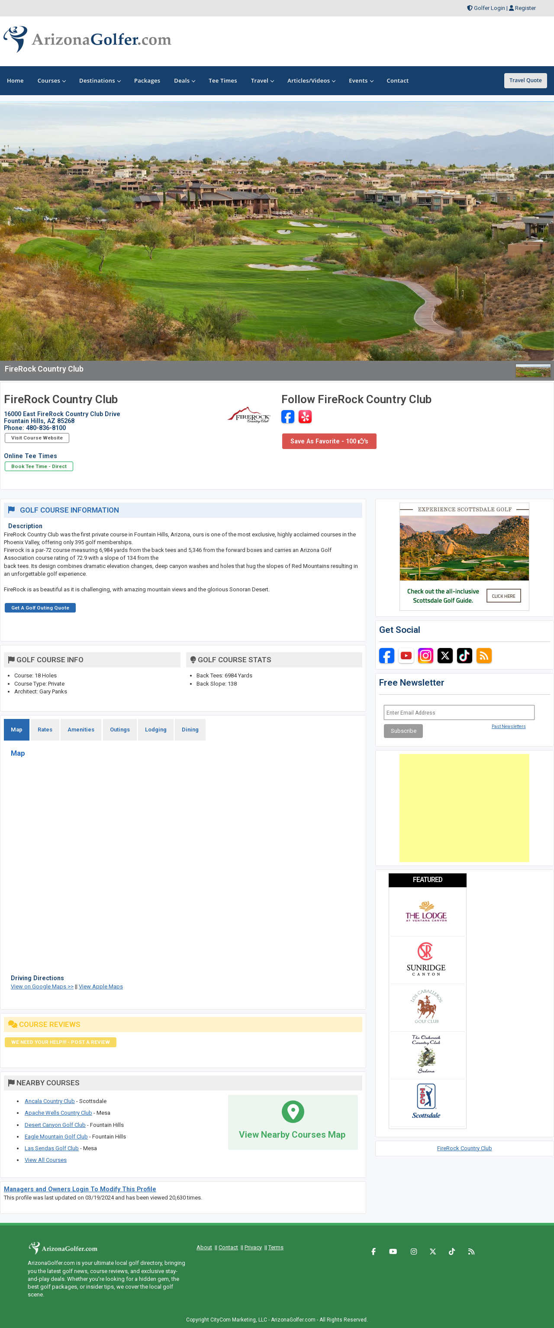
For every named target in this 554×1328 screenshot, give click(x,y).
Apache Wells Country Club (58, 1113)
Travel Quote (525, 80)
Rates (45, 729)
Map (17, 729)
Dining (190, 729)
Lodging (156, 729)
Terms (275, 1247)
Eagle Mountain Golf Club (56, 1136)
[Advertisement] (464, 808)
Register (525, 8)
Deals (184, 80)
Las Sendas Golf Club (52, 1148)
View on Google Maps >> (42, 986)
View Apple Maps (101, 986)
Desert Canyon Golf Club (55, 1125)
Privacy (253, 1247)
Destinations (99, 80)
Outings (120, 729)
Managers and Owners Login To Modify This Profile (80, 1189)
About (204, 1247)
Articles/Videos (311, 80)
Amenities (81, 729)
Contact (228, 1247)
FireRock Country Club (464, 1148)
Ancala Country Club (50, 1101)
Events (361, 80)
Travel (262, 80)
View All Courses (46, 1160)
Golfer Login (489, 8)
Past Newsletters (509, 726)
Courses (51, 80)
